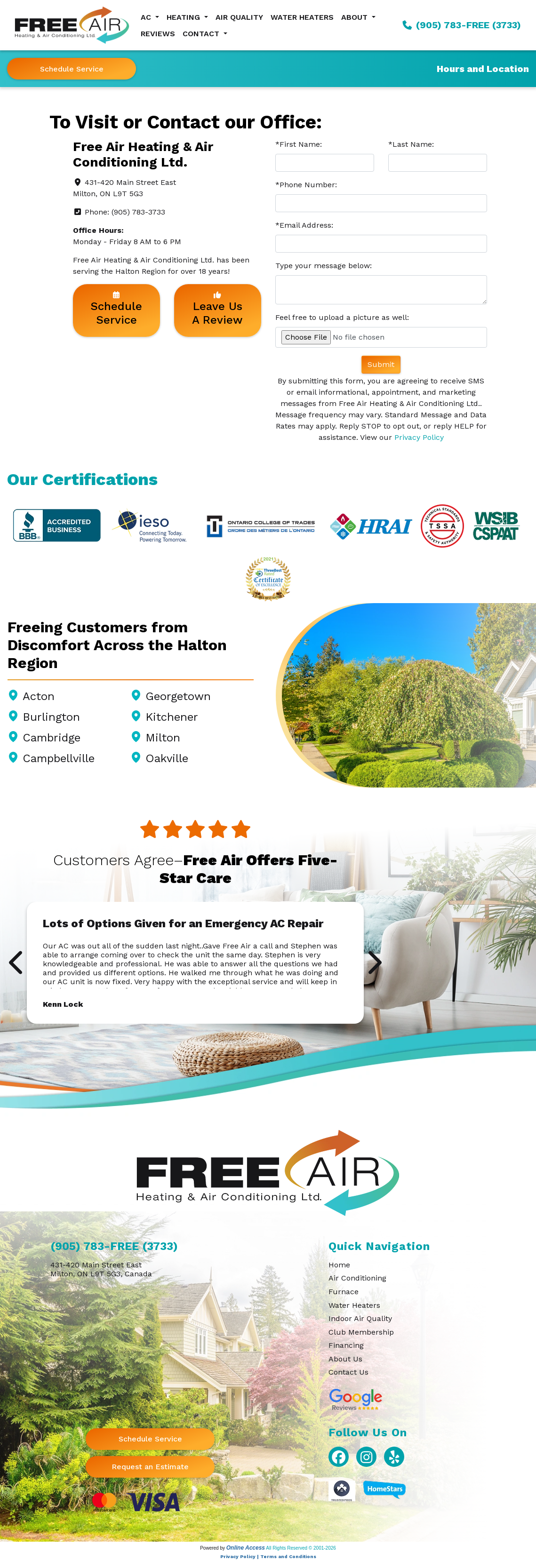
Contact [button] (202, 33)
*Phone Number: (306, 184)
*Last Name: (411, 144)
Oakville (166, 758)
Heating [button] (184, 17)
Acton (39, 696)
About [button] (355, 17)
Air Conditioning (357, 1277)
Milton (162, 737)
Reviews (158, 33)
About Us (345, 1358)
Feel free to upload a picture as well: (342, 317)
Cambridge (51, 737)
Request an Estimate (150, 1466)
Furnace (343, 1291)
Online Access (245, 1547)
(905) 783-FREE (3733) (461, 25)
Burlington (51, 717)
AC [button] (147, 17)
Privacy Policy (419, 437)
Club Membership (361, 1332)
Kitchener (171, 717)
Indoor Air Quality (360, 1318)
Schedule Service (72, 68)
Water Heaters (302, 17)
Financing (346, 1345)
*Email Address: (304, 225)
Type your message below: (323, 265)
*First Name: (298, 144)
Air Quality (239, 17)
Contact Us (348, 1372)
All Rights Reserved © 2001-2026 (301, 1548)
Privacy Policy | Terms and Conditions (268, 1556)
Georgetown (178, 696)
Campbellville (59, 758)
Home (339, 1264)
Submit (381, 364)
